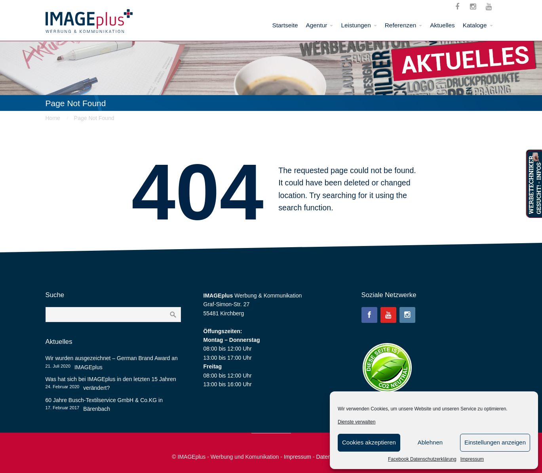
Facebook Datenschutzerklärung (422, 459)
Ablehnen (430, 442)
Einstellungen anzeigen (495, 442)
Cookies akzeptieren (369, 442)
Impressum (472, 459)
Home (53, 118)
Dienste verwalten (356, 422)
